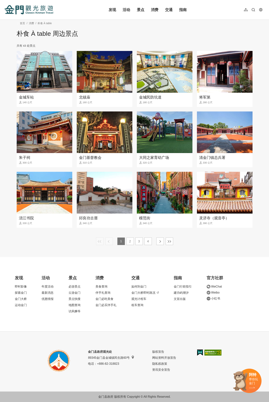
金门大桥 (21, 298)
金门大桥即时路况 (145, 292)
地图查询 (74, 305)
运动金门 (21, 305)
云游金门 (74, 292)
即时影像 (21, 286)
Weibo (213, 292)
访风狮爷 (74, 311)
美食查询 (101, 286)
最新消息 (48, 292)
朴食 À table (45, 23)
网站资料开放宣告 (164, 357)
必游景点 (74, 286)
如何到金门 (138, 286)
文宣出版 (180, 298)
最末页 (169, 241)
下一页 (160, 241)
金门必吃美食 (104, 298)
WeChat (214, 286)
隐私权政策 (159, 363)
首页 (22, 23)
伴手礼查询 (102, 292)
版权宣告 (158, 351)
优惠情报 (48, 298)
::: (5, 2)
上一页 (109, 241)
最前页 (100, 241)
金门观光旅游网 (28, 9)
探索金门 (21, 292)
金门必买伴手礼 (105, 305)
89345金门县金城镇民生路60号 (111, 357)
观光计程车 (138, 298)
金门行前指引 (183, 286)
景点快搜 (74, 298)
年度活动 (48, 286)
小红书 (213, 298)
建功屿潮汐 (181, 292)
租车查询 (137, 305)
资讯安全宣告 (161, 369)
